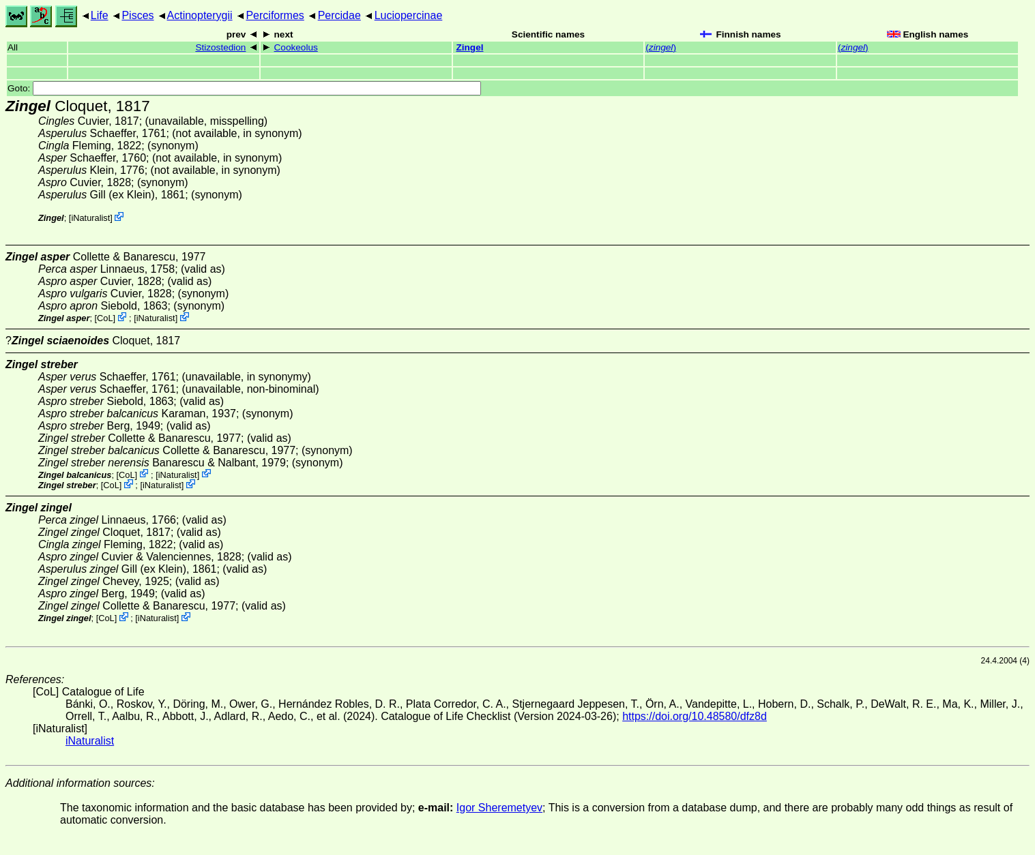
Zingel (469, 47)
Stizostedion (220, 47)
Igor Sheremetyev (499, 807)
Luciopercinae (409, 15)
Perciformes (275, 15)
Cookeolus (296, 47)
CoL (105, 318)
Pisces (137, 15)
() (660, 47)
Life (99, 15)
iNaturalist (90, 218)
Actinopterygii (200, 15)
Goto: (244, 88)
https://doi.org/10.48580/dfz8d (694, 716)
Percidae (339, 15)
